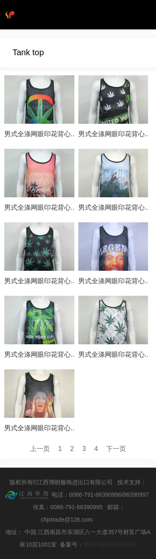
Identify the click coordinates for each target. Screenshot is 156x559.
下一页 (116, 448)
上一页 (40, 448)
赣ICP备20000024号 (109, 544)
